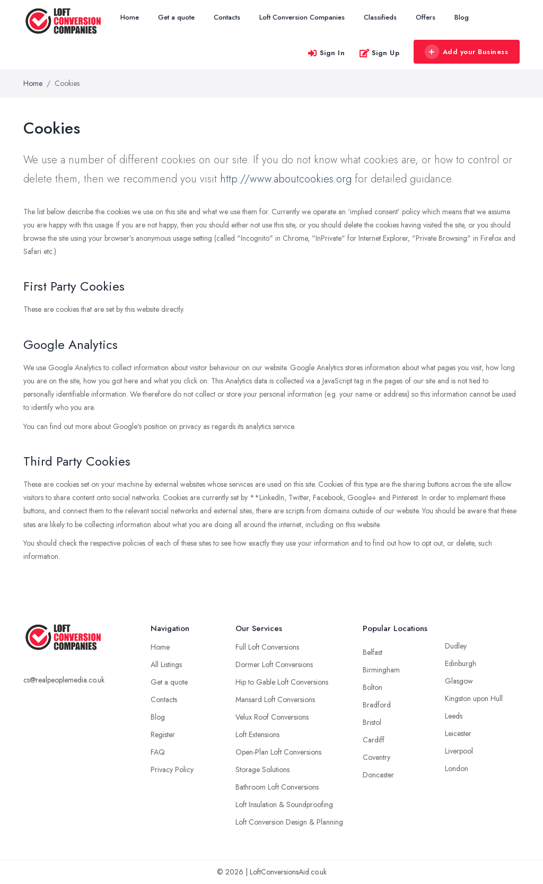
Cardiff (373, 739)
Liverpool (459, 751)
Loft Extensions (257, 734)
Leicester (458, 733)
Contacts (227, 17)
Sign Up (379, 53)
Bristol (372, 722)
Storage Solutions (262, 769)
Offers (425, 17)
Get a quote (176, 17)
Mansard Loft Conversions (275, 699)
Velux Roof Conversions (272, 717)
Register (163, 734)
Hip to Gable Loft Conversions (281, 682)
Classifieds (380, 17)
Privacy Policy (172, 769)
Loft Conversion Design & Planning (289, 822)
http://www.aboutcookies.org (286, 179)
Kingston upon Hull (474, 698)
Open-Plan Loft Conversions (278, 752)
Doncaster (378, 774)
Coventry (376, 757)
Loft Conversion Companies (302, 17)
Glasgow (459, 681)
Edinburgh (460, 663)
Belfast (372, 652)
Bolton (372, 687)
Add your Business (466, 52)
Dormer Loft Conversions (274, 664)
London (456, 768)
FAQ (158, 752)
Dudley (456, 646)
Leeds (453, 716)
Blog (461, 17)
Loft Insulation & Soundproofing (284, 804)
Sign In (326, 53)
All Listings (166, 664)
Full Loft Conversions (267, 647)
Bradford (377, 704)
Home (129, 17)
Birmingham (381, 669)
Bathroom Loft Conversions (277, 787)
